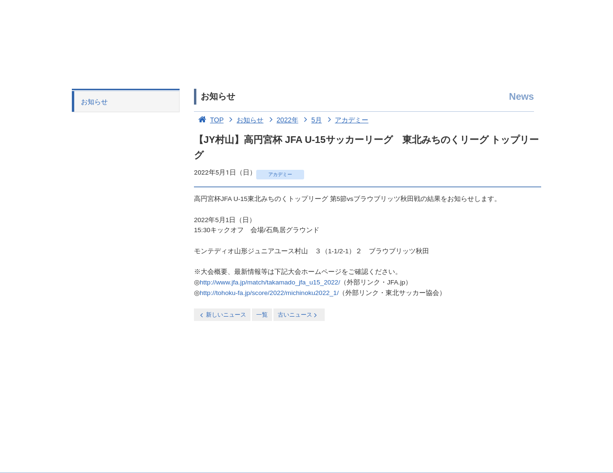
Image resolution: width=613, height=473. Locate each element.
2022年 (281, 120)
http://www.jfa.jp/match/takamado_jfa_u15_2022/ (270, 282)
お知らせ (94, 102)
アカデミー (346, 120)
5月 (311, 120)
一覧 (262, 314)
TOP (209, 120)
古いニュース (298, 315)
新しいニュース (222, 315)
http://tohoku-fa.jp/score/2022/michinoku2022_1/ (269, 292)
